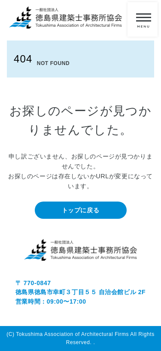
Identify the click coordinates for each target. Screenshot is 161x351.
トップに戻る (80, 210)
